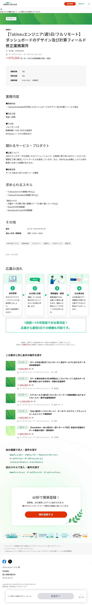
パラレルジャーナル (9, 567)
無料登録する (46, 514)
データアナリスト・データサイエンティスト (26, 458)
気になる (81, 597)
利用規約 (5, 571)
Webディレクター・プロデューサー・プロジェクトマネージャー (34, 455)
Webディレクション (17, 472)
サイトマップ (7, 578)
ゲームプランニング (34, 472)
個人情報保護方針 (9, 574)
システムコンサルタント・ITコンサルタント (26, 462)
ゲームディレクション (52, 472)
